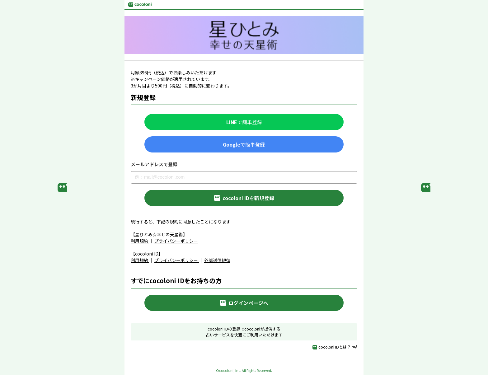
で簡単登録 (244, 122)
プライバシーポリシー (176, 241)
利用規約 (139, 241)
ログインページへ (244, 303)
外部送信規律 (217, 260)
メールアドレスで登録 (154, 164)
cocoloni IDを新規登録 (244, 198)
